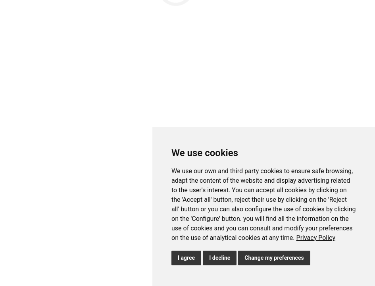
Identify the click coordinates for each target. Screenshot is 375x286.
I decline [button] (219, 258)
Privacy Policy (316, 238)
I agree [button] (186, 258)
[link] (316, 238)
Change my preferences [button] (274, 258)
